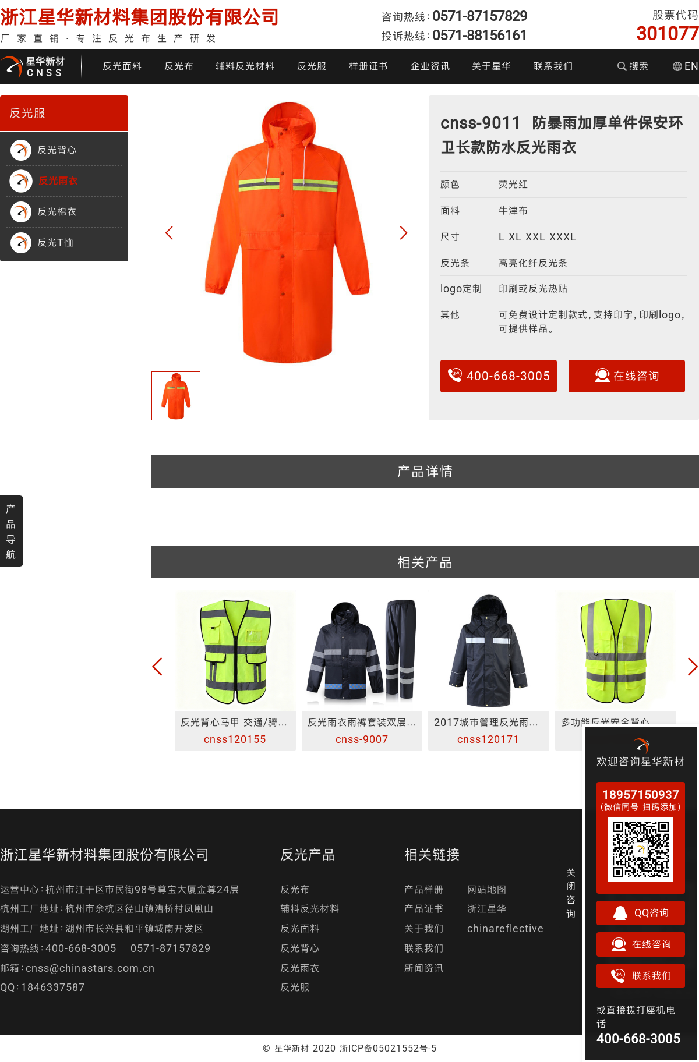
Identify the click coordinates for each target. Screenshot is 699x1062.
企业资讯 (430, 66)
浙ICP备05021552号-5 (388, 1048)
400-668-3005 (498, 375)
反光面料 (122, 66)
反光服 (312, 66)
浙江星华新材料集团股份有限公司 (140, 17)
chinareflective (505, 928)
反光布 (179, 66)
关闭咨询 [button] (571, 893)
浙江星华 (487, 909)
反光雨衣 (300, 968)
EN (686, 66)
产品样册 (424, 889)
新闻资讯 (424, 968)
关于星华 (491, 66)
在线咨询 (627, 375)
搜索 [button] (633, 66)
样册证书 (369, 66)
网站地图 (487, 889)
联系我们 (553, 66)
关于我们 (424, 928)
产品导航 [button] (11, 531)
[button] (169, 233)
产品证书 (424, 909)
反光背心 (300, 948)
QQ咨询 (640, 913)
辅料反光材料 (245, 66)
